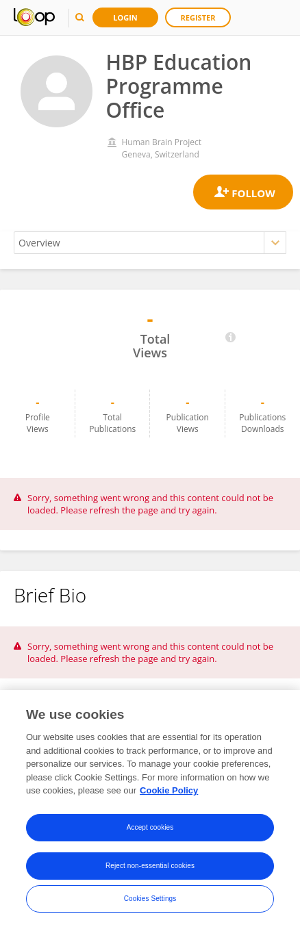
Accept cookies (150, 827)
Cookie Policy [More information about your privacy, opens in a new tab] (169, 790)
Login (125, 17)
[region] (150, 809)
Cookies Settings (150, 898)
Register (198, 17)
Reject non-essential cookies (150, 865)
